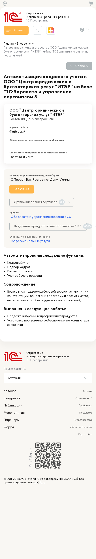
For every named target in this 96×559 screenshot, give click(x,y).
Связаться (21, 189)
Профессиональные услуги (29, 241)
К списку (81, 66)
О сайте (87, 391)
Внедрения (24, 43)
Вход (89, 29)
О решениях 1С (83, 398)
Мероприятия (14, 413)
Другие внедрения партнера (39, 202)
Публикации (13, 405)
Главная (9, 43)
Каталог (10, 391)
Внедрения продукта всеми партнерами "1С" (50, 226)
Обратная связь (83, 420)
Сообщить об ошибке (80, 427)
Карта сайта (85, 434)
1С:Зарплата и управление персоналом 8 (40, 217)
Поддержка (85, 412)
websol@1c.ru (36, 482)
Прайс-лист (85, 405)
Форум (9, 427)
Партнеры (11, 420)
